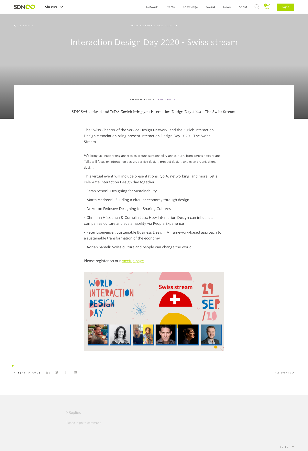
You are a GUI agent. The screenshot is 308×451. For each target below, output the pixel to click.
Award (210, 6)
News (227, 6)
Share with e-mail (75, 372)
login (79, 423)
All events (25, 25)
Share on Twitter (57, 372)
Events (170, 6)
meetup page (133, 261)
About (243, 6)
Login (285, 6)
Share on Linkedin (48, 372)
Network (152, 6)
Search (257, 7)
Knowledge (190, 6)
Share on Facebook (66, 372)
